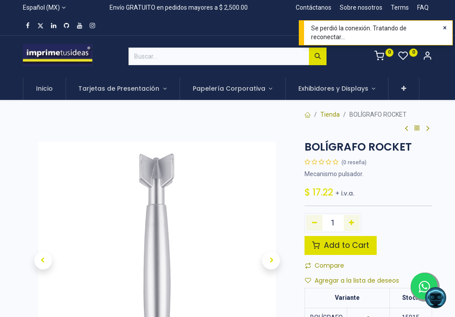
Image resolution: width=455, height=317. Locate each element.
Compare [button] (324, 265)
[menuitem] (44, 88)
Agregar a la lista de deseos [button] (352, 280)
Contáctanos (313, 7)
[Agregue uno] (352, 223)
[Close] (444, 28)
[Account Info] (427, 56)
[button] (404, 88)
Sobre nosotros (361, 7)
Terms (400, 7)
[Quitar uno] (314, 223)
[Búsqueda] (318, 56)
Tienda (330, 114)
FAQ (423, 7)
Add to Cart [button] (340, 245)
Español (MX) (41, 7)
